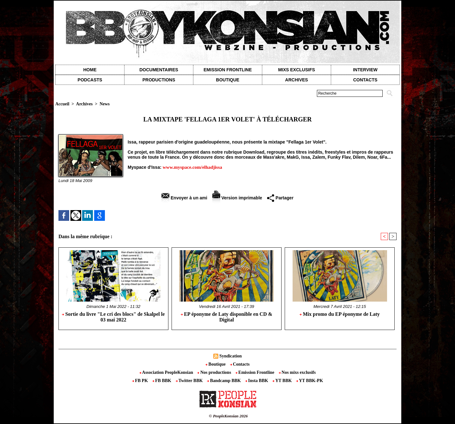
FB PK (140, 380)
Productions (159, 79)
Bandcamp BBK (224, 380)
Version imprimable (237, 197)
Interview (365, 69)
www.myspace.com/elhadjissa (192, 167)
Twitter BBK (190, 380)
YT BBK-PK (309, 380)
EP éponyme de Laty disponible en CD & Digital (226, 316)
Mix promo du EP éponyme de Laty (339, 314)
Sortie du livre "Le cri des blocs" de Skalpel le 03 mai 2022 (113, 316)
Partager (280, 197)
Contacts (240, 364)
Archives (296, 79)
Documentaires (158, 69)
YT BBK (282, 380)
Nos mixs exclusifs (297, 372)
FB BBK (162, 380)
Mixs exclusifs (296, 69)
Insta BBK (257, 380)
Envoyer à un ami (184, 197)
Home (90, 69)
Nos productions (214, 372)
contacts (365, 79)
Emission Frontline (227, 69)
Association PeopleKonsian (166, 372)
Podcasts (90, 79)
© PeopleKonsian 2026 (228, 416)
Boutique (228, 79)
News (105, 104)
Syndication (230, 356)
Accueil (62, 104)
